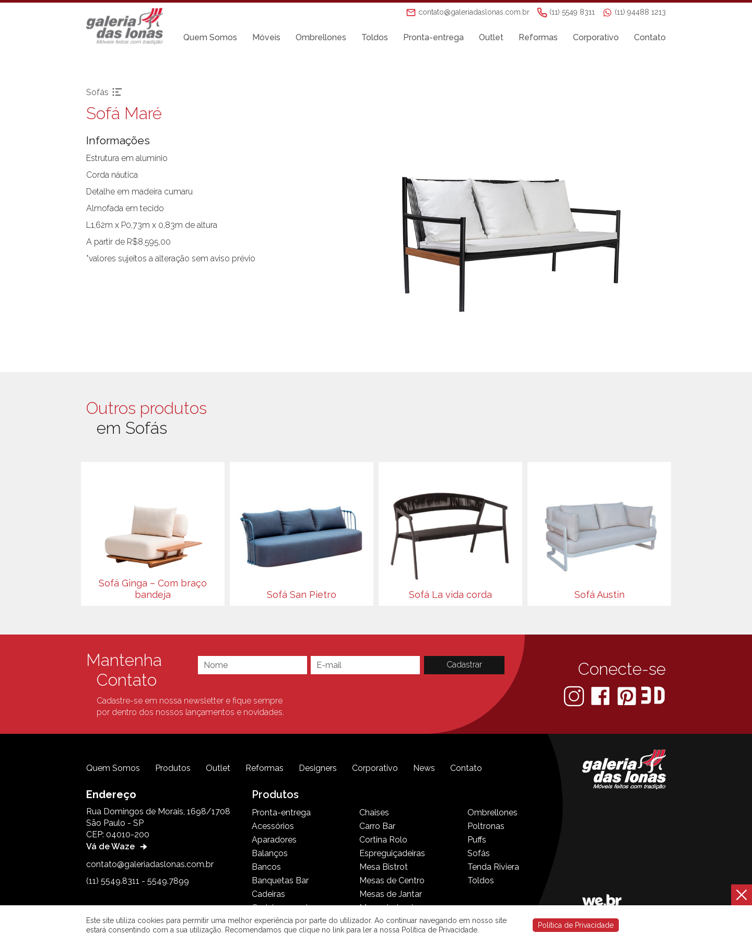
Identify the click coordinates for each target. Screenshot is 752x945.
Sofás (478, 853)
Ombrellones (321, 37)
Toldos (374, 37)
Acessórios (273, 826)
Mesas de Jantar (390, 894)
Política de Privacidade (576, 925)
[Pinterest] (627, 695)
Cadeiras (268, 894)
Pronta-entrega (433, 37)
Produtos (173, 768)
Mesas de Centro (392, 880)
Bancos (266, 867)
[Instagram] (575, 695)
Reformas (538, 37)
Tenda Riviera (493, 867)
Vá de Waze (118, 846)
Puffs (476, 840)
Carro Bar (377, 826)
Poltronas (485, 826)
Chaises (374, 812)
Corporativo (596, 37)
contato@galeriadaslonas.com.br (150, 864)
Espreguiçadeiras (392, 853)
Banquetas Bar (280, 880)
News (424, 768)
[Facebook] (601, 695)
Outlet (491, 37)
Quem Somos (210, 37)
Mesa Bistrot (383, 867)
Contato (650, 37)
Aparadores (274, 840)
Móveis (266, 37)
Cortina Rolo (383, 840)
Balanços (270, 853)
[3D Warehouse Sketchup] (653, 695)
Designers (318, 768)
